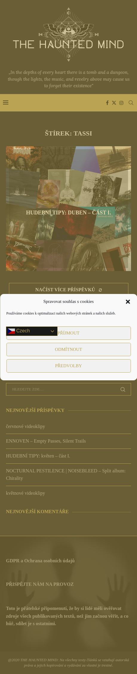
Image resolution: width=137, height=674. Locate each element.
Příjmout (68, 333)
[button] (128, 302)
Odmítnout (68, 349)
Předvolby (68, 365)
